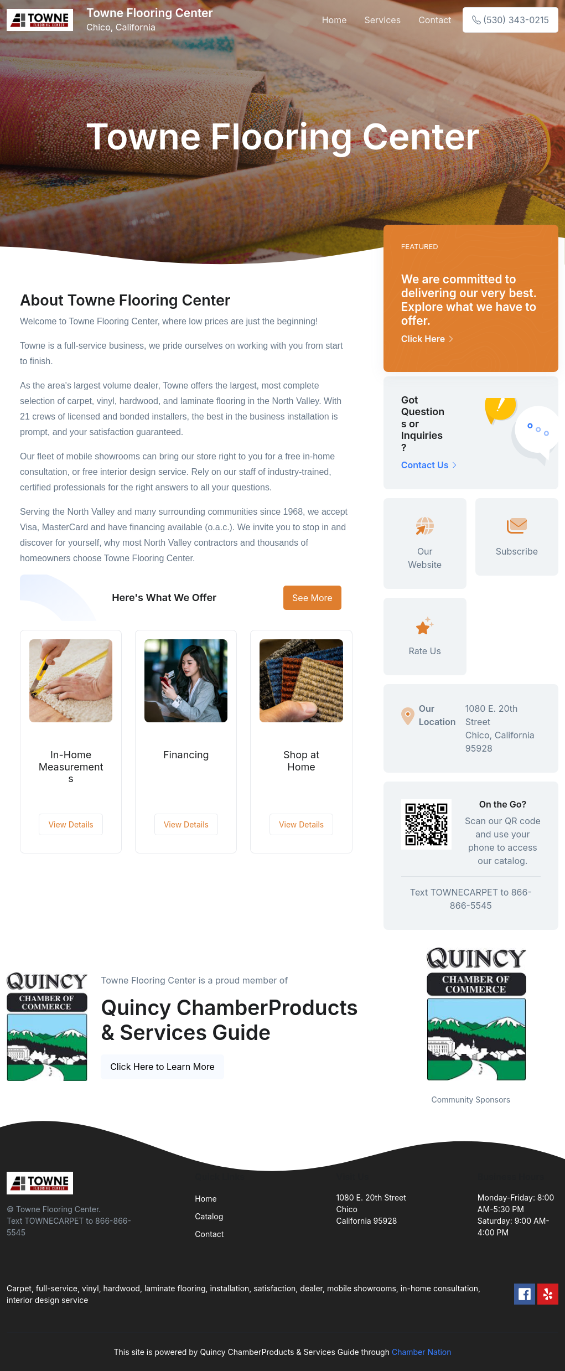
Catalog (209, 1216)
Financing (186, 754)
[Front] (42, 20)
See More (312, 597)
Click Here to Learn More (162, 1066)
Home (334, 19)
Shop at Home (301, 761)
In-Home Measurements (71, 766)
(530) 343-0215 (510, 19)
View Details (70, 824)
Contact (434, 19)
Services (382, 19)
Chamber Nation (422, 1352)
